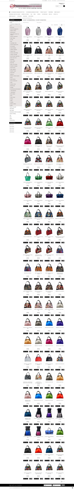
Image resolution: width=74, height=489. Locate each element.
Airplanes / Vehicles (13, 30)
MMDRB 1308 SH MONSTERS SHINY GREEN (38, 128)
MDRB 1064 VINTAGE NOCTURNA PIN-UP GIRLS (27, 255)
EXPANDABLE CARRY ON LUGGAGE (14, 14)
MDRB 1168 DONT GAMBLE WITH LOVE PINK (49, 73)
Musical (11, 77)
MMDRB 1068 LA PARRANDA (60, 254)
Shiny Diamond (13, 92)
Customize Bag (44, 14)
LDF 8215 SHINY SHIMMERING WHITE (60, 182)
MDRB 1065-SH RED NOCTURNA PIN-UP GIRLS (49, 255)
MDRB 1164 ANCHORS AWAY (38, 73)
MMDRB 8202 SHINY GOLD (27, 345)
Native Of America (12, 79)
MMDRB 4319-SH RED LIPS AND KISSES (38, 237)
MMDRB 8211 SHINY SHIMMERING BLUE (27, 419)
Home (10, 18)
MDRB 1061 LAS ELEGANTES (28, 309)
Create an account (62, 0)
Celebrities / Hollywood (13, 49)
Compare (44, 0)
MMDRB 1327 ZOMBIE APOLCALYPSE (49, 146)
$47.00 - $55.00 (12, 131)
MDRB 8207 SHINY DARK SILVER (27, 454)
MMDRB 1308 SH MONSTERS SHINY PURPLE (38, 110)
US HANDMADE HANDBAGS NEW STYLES (18, 12)
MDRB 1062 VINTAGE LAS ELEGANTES (49, 291)
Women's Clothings (25, 14)
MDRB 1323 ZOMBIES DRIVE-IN (28, 236)
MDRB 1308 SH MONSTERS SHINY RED (27, 473)
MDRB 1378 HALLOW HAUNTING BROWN (27, 291)
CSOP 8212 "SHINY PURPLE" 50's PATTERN (49, 419)
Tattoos (11, 100)
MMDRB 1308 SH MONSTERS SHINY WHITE (28, 110)
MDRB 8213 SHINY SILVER (38, 327)
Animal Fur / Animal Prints (14, 36)
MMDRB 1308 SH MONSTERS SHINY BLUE (60, 110)
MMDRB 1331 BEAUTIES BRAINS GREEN (27, 219)
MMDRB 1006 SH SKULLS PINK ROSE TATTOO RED (60, 146)
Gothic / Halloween (13, 69)
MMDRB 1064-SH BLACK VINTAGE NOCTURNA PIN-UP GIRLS (59, 237)
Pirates (11, 82)
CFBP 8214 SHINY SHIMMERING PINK (27, 37)
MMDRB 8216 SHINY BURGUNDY (59, 127)
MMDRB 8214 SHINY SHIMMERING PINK (27, 400)
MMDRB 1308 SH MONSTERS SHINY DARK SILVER (28, 128)
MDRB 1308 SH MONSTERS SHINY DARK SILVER (38, 473)
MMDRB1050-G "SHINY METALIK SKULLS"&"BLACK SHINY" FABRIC (27, 382)
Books (11, 41)
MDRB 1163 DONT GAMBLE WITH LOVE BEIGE (59, 73)
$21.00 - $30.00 (12, 126)
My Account (49, 0)
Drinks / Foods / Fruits (13, 57)
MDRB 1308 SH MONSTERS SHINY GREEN (49, 473)
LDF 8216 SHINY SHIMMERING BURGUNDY (49, 182)
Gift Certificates (54, 0)
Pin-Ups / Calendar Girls (13, 80)
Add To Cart (26, 42)
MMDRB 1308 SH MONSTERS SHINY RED (49, 110)
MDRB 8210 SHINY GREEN (59, 436)
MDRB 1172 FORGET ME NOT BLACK (60, 55)
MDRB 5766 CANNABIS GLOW (49, 91)
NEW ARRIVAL (51, 12)
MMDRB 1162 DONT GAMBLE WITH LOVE (38, 219)
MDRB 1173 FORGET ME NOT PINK (49, 55)
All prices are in (12, 0)
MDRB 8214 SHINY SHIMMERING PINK (27, 328)
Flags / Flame (12, 62)
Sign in (58, 0)
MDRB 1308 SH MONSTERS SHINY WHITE (60, 92)
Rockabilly (11, 87)
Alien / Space (12, 27)
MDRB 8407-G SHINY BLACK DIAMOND (49, 364)
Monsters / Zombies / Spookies (14, 75)
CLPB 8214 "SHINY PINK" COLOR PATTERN (38, 419)
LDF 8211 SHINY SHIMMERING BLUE (60, 201)
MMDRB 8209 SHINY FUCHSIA (28, 145)
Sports (11, 95)
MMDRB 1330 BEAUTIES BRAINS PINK (49, 310)
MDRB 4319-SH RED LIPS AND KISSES (49, 237)
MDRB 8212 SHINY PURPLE (60, 345)
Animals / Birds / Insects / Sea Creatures (14, 34)
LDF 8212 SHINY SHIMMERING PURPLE (49, 201)
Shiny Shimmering (13, 90)
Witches (11, 105)
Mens (35, 14)
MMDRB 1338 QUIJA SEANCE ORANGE (49, 273)
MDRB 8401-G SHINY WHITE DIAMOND (28, 364)
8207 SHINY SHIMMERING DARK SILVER (27, 55)
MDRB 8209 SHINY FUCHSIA (49, 345)
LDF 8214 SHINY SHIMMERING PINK (28, 201)
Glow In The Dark (12, 67)
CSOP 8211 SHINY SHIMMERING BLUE (27, 437)
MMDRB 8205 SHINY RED (59, 400)
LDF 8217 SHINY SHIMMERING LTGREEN (38, 182)
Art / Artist (11, 39)
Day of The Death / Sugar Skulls (14, 56)
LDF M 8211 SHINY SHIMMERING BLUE (49, 437)
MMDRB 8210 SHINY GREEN (49, 400)
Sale (31, 14)
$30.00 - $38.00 (12, 128)
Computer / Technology (13, 54)
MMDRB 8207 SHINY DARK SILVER (38, 146)
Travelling (11, 102)
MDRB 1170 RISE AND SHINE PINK (27, 73)
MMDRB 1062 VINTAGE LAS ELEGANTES (38, 291)
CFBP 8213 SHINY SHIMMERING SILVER (38, 37)
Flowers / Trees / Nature (13, 64)
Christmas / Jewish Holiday (14, 52)
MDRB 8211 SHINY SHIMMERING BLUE (49, 455)
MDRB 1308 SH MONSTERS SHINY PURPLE (60, 455)
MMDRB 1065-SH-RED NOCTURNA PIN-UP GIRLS (38, 255)
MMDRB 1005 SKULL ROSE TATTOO (49, 164)
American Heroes (12, 32)
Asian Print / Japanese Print (14, 44)
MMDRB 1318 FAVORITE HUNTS (60, 363)
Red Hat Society (12, 85)
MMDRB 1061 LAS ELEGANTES (60, 291)
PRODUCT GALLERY (43, 12)
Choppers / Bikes (12, 51)
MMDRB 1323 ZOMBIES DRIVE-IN (59, 218)
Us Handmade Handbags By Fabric (32, 12)
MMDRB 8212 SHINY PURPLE (60, 327)
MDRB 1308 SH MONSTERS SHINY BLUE (60, 473)
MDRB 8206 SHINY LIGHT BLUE (49, 327)
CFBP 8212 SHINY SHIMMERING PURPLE (49, 37)
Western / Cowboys (13, 103)
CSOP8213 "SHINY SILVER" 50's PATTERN (60, 419)
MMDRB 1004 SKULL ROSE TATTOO (60, 164)
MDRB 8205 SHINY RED (38, 454)
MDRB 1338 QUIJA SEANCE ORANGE (38, 273)
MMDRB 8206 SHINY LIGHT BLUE (38, 400)
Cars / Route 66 (12, 46)
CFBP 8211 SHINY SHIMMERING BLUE (60, 37)
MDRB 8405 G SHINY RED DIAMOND (38, 364)
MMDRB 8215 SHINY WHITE (38, 345)
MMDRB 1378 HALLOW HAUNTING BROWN (60, 273)
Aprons (39, 14)
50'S (11, 25)
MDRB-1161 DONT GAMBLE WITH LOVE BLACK (27, 92)
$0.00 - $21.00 (12, 124)
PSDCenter (39, 487)
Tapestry (11, 98)
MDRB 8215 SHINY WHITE (59, 309)
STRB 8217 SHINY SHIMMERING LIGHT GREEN (27, 182)
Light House (12, 74)
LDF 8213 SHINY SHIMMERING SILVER (38, 201)
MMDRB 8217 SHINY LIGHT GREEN (49, 128)
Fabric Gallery (57, 12)
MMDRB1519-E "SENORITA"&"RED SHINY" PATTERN (38, 383)
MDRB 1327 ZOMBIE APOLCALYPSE (38, 92)
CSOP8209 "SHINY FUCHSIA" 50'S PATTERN (38, 437)
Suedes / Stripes (12, 97)
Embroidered (12, 59)
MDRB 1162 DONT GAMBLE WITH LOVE (49, 219)
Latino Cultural (12, 72)
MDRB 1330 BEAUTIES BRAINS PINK (38, 310)
